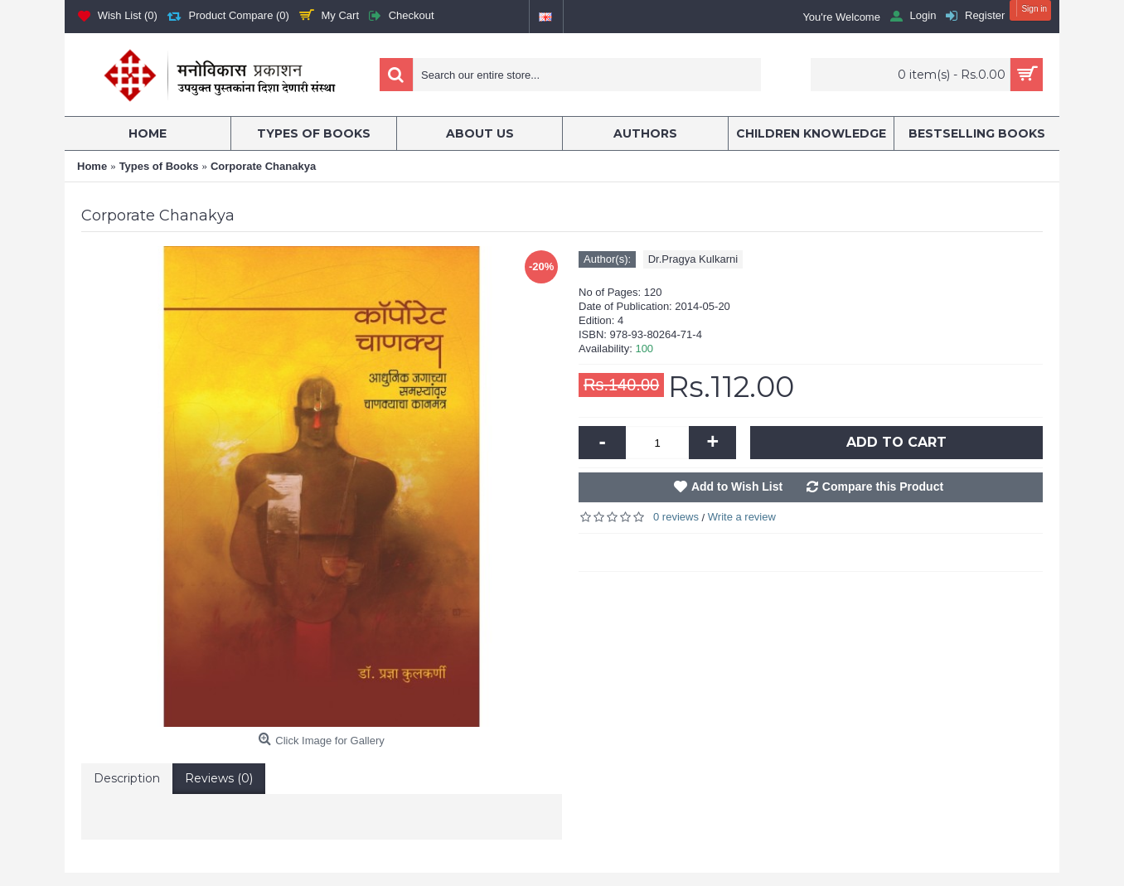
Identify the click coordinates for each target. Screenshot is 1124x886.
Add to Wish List (736, 486)
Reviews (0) (219, 778)
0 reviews (676, 517)
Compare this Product (882, 486)
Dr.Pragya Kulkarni (693, 259)
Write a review (742, 517)
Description (127, 778)
